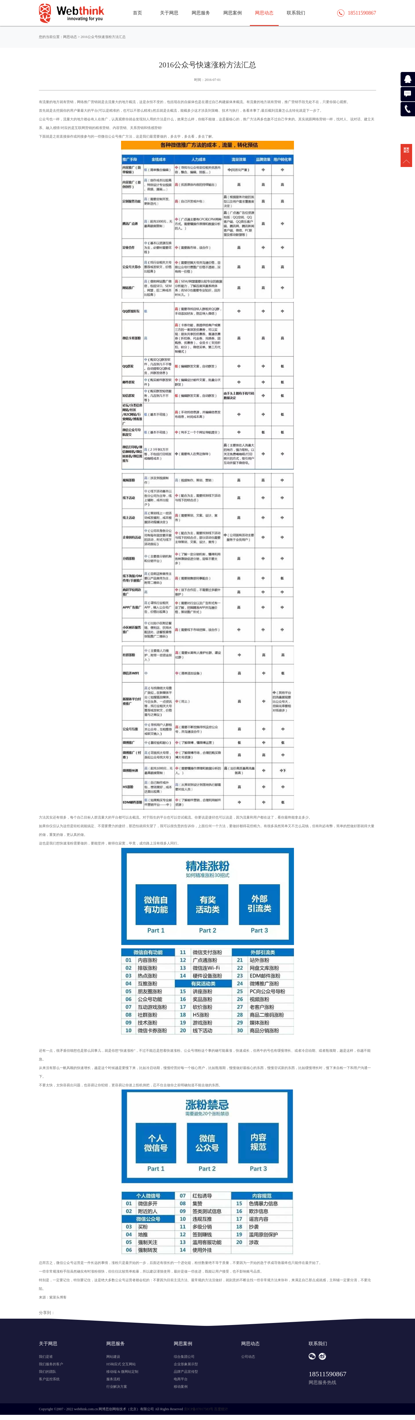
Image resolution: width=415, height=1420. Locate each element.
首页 (137, 12)
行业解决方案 (116, 1387)
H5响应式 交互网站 (121, 1364)
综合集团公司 (184, 1357)
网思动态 (264, 12)
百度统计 (221, 1409)
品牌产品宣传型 (186, 1372)
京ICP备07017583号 (199, 1409)
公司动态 (248, 1357)
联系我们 (296, 12)
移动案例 (181, 1387)
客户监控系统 (49, 1379)
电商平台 (181, 1379)
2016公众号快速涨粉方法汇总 (103, 37)
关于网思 (169, 12)
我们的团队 (47, 1372)
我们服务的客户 (51, 1364)
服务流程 (113, 1379)
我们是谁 (46, 1357)
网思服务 (201, 12)
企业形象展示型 (186, 1364)
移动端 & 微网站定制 (122, 1372)
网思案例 (232, 12)
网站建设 (113, 1357)
